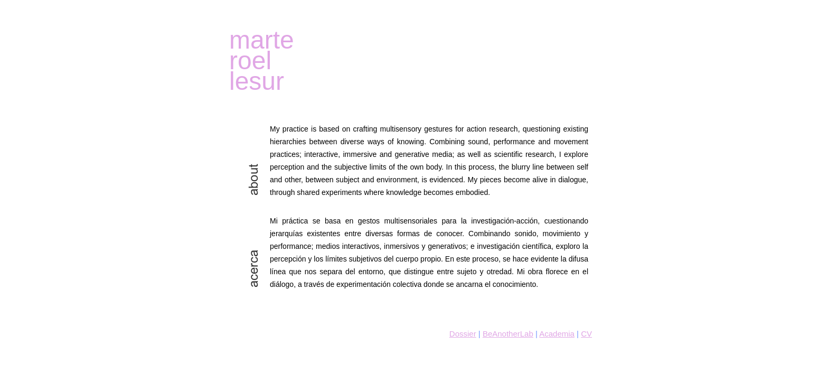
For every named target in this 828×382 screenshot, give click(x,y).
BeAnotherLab (508, 333)
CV (586, 333)
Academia (557, 333)
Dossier (462, 333)
